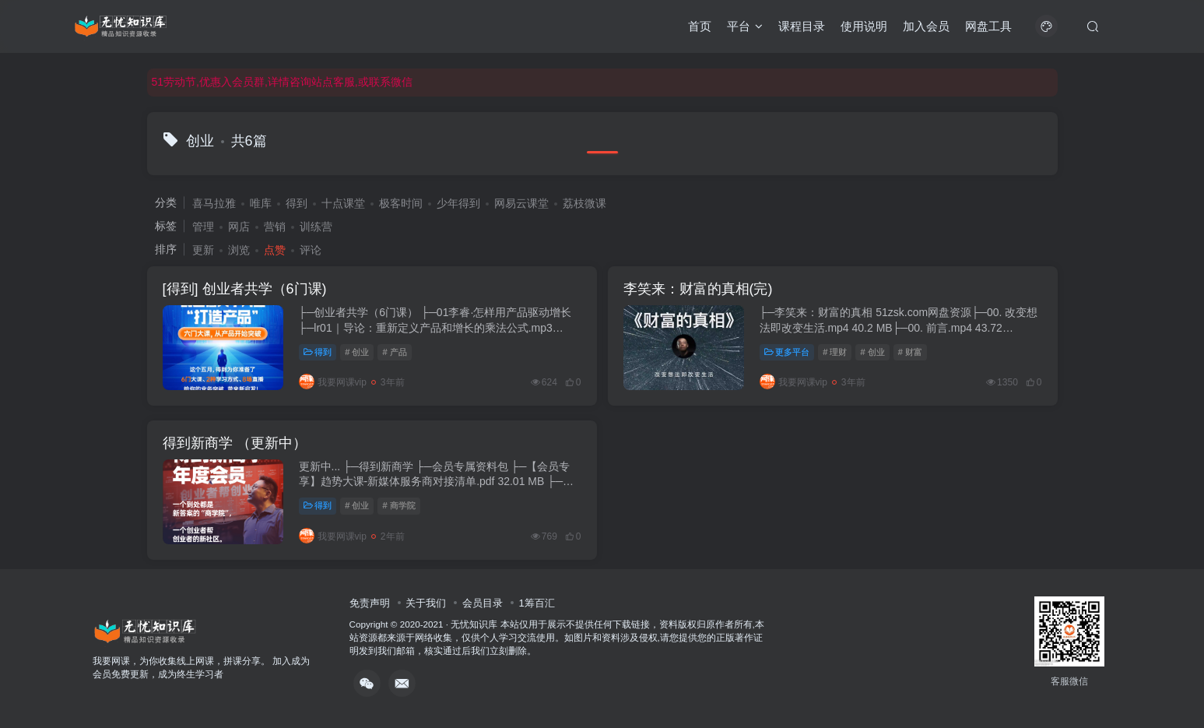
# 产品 (394, 352)
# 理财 (835, 352)
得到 (296, 203)
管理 (203, 226)
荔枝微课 (584, 203)
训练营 (316, 226)
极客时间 (401, 203)
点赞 (275, 250)
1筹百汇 (536, 603)
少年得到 (458, 203)
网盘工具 (988, 26)
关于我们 (425, 603)
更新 (203, 250)
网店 (239, 226)
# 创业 (357, 352)
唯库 (261, 203)
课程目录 (801, 26)
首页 (699, 26)
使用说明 (864, 26)
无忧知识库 (474, 624)
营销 (275, 226)
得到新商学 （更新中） (235, 443)
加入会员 (926, 26)
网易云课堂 (521, 203)
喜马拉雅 (214, 203)
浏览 (239, 250)
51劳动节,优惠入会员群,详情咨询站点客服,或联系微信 (282, 82)
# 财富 (910, 352)
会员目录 (482, 603)
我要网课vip (333, 382)
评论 (310, 250)
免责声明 (369, 603)
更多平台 (787, 352)
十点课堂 (343, 203)
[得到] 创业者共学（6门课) (245, 289)
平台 (745, 26)
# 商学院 (398, 505)
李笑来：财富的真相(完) (698, 289)
